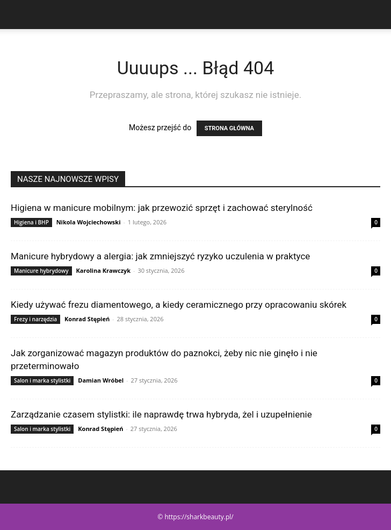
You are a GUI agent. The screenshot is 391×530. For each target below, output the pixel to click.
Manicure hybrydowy (41, 270)
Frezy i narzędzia (35, 319)
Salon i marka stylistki (42, 380)
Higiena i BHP (31, 222)
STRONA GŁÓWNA (229, 128)
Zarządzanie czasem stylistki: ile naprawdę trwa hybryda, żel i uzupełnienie (161, 414)
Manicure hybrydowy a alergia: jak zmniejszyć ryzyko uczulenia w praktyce (160, 256)
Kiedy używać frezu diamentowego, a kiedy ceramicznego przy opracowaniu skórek (178, 304)
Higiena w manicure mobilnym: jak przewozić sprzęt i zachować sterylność (162, 207)
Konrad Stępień (87, 319)
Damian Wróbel (101, 380)
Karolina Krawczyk (103, 270)
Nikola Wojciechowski (88, 222)
